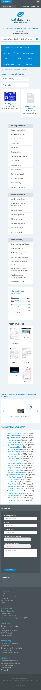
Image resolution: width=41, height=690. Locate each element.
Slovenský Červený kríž (9, 626)
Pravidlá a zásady (7, 650)
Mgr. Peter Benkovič (15, 452)
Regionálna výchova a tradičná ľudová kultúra (19, 269)
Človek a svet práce (18, 223)
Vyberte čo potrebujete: (11, 543)
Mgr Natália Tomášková (15, 445)
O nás (5, 59)
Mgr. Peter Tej (15, 482)
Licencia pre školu (11, 53)
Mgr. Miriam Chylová (15, 484)
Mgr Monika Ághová (15, 486)
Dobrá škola (28, 53)
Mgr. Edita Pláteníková (14, 435)
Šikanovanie (5, 646)
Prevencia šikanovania (8, 661)
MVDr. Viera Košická (15, 498)
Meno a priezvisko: (10, 516)
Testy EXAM (15, 161)
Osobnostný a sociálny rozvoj (19, 263)
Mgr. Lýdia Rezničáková (15, 470)
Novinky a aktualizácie (18, 130)
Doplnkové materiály (18, 187)
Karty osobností (16, 170)
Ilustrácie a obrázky (17, 178)
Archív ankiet (14, 316)
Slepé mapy (15, 143)
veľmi (12, 297)
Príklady (4, 670)
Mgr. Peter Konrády (15, 477)
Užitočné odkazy (6, 613)
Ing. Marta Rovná (15, 440)
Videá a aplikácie (17, 139)
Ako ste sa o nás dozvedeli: (13, 536)
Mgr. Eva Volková (15, 500)
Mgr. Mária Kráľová (15, 458)
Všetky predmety (8, 79)
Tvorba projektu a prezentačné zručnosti (18, 276)
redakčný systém (19, 680)
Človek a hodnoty (17, 219)
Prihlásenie (6, 1)
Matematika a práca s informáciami (18, 205)
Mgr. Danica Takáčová (15, 465)
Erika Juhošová (15, 479)
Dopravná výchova (17, 282)
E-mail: (6, 522)
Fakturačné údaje (7, 600)
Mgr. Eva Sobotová (15, 468)
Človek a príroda (17, 210)
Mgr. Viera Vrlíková (15, 454)
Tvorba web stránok (7, 680)
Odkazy (29, 59)
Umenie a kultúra (17, 228)
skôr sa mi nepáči (16, 306)
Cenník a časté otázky (12, 64)
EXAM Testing (6, 633)
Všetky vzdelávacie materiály (16, 48)
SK (38, 1)
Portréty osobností (17, 174)
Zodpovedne (5, 668)
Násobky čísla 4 (10, 104)
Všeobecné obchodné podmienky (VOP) (14, 618)
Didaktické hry (16, 148)
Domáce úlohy (16, 183)
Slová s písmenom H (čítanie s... (21, 416)
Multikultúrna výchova (18, 253)
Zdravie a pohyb (16, 232)
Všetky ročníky (8, 85)
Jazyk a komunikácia (18, 199)
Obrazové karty (16, 165)
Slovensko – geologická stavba (11, 648)
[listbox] (15, 79)
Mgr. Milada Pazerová (15, 456)
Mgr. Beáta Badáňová (15, 461)
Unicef (3, 628)
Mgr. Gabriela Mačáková (15, 488)
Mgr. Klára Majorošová (15, 472)
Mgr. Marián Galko (14, 442)
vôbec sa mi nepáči (16, 308)
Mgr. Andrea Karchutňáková (15, 475)
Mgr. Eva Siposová (14, 433)
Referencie (17, 59)
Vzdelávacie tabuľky (18, 134)
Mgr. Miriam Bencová (15, 495)
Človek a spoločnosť (18, 214)
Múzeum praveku (7, 635)
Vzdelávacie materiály (8, 596)
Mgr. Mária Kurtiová (15, 493)
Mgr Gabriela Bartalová (15, 491)
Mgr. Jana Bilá (15, 447)
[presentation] (21, 562)
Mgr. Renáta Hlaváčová (15, 463)
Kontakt (29, 64)
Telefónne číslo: (9, 529)
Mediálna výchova (17, 248)
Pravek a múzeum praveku (10, 652)
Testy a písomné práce (19, 156)
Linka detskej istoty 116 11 (10, 663)
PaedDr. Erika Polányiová (15, 449)
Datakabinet (4, 69)
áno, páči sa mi (15, 300)
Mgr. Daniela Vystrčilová (15, 438)
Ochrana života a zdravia (19, 257)
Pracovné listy (16, 152)
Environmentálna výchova (20, 244)
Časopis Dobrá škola (8, 611)
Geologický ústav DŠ (8, 631)
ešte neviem (14, 303)
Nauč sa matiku (6, 665)
